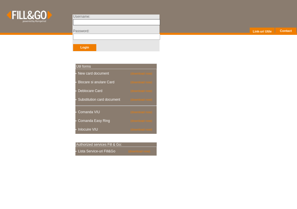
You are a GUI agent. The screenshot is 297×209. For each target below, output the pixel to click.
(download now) (141, 73)
